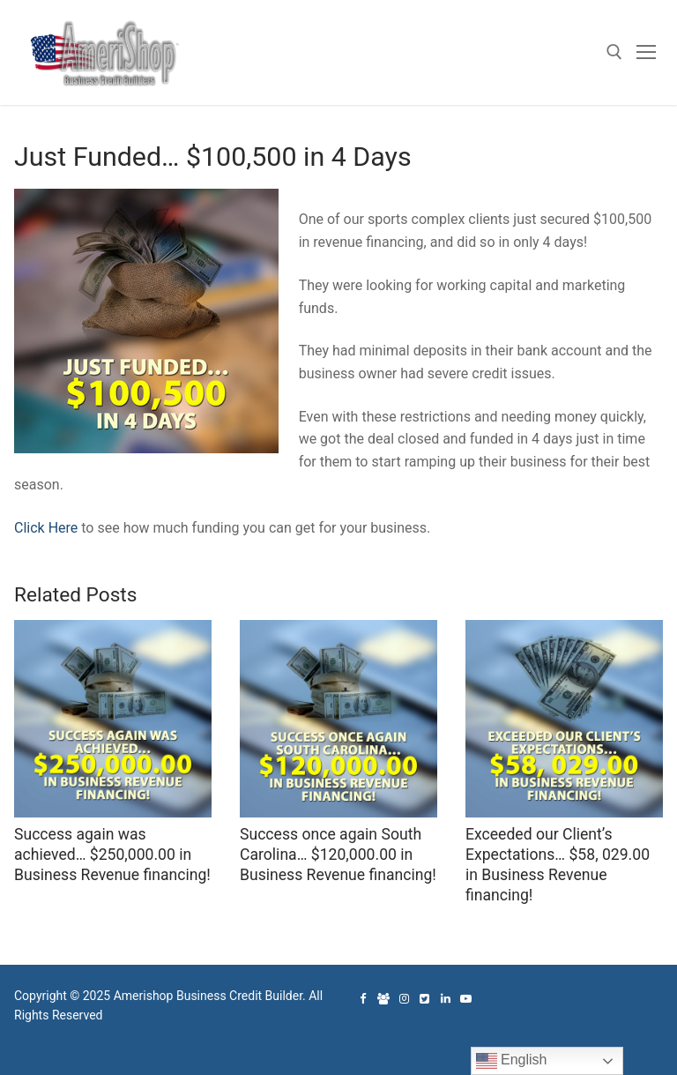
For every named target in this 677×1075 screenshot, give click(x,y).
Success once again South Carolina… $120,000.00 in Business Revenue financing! (338, 854)
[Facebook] (363, 999)
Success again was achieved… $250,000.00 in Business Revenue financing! (112, 854)
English (511, 1060)
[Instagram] (404, 999)
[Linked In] (445, 999)
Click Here (46, 527)
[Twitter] (424, 999)
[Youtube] (466, 999)
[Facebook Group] (383, 999)
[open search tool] (614, 52)
